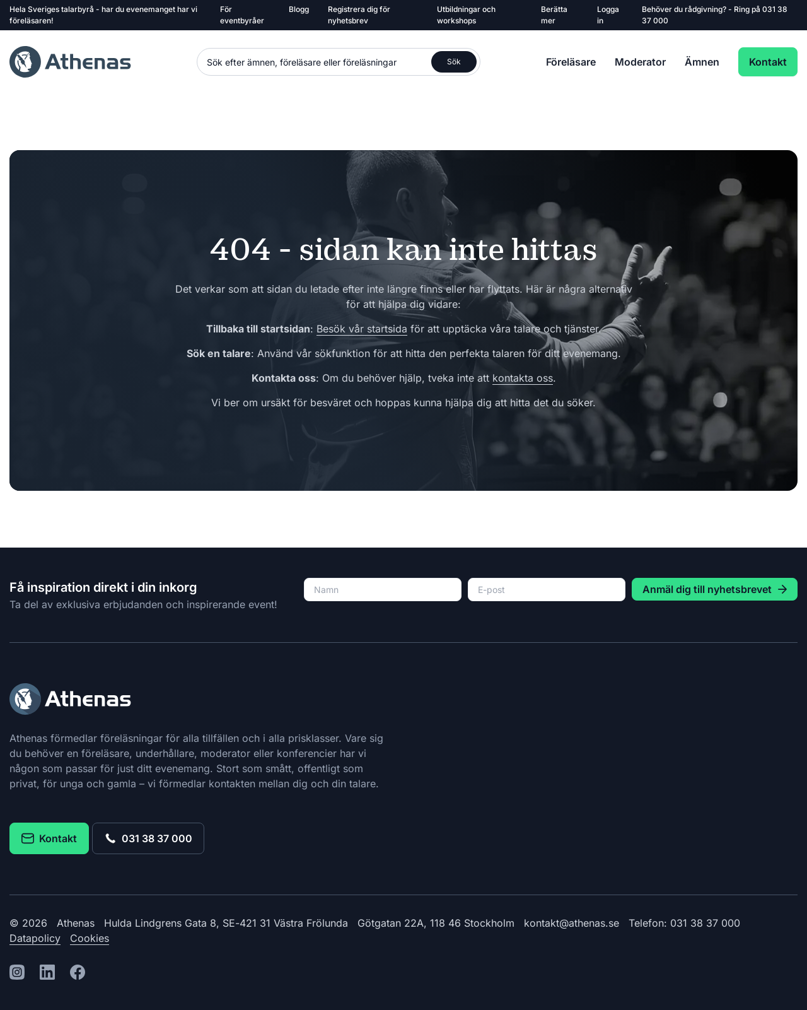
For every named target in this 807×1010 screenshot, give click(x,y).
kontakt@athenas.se (571, 923)
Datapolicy (35, 938)
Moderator (640, 62)
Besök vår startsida (361, 328)
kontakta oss (522, 378)
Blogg (299, 9)
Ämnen (702, 62)
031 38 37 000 (148, 838)
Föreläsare (571, 62)
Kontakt (768, 62)
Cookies (89, 938)
